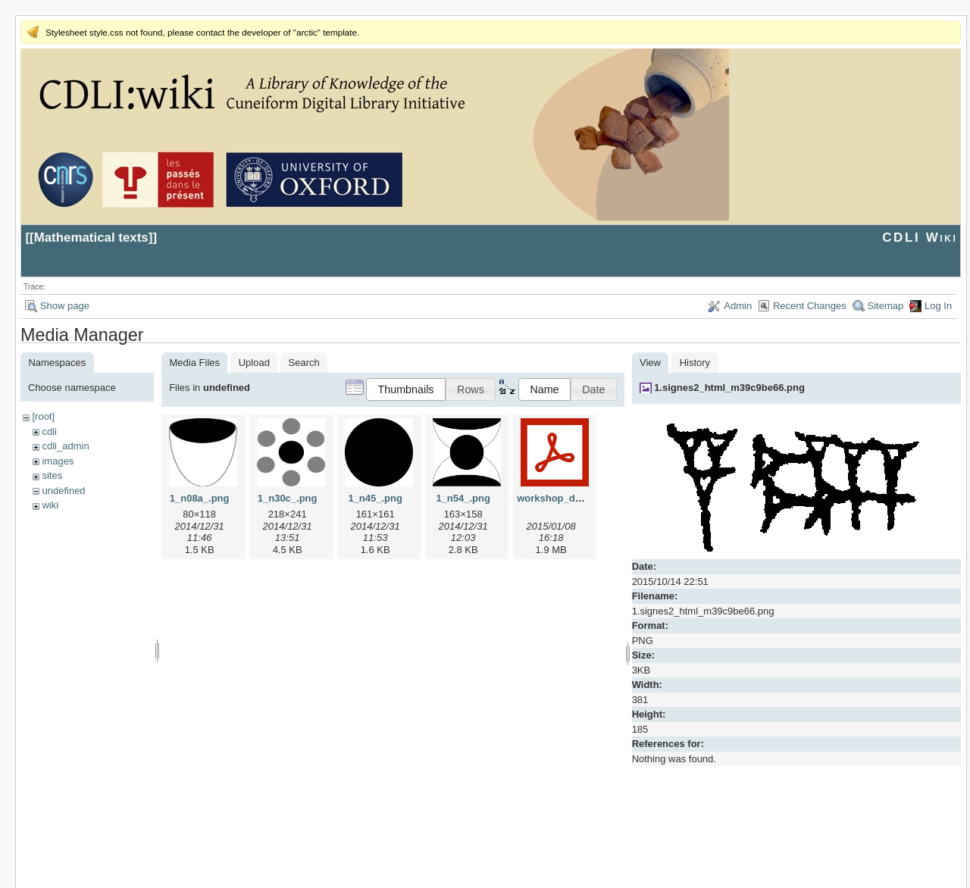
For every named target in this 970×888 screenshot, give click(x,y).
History (695, 362)
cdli (49, 431)
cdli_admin (65, 446)
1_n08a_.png (200, 498)
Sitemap (886, 305)
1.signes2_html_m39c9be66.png (729, 387)
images (58, 461)
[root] (43, 416)
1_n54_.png (463, 498)
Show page (64, 305)
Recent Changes (809, 305)
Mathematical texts (91, 237)
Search (304, 362)
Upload (254, 362)
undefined (63, 490)
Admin (738, 305)
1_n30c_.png (288, 498)
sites (52, 475)
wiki (50, 505)
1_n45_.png (375, 498)
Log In (938, 305)
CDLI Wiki (919, 237)
